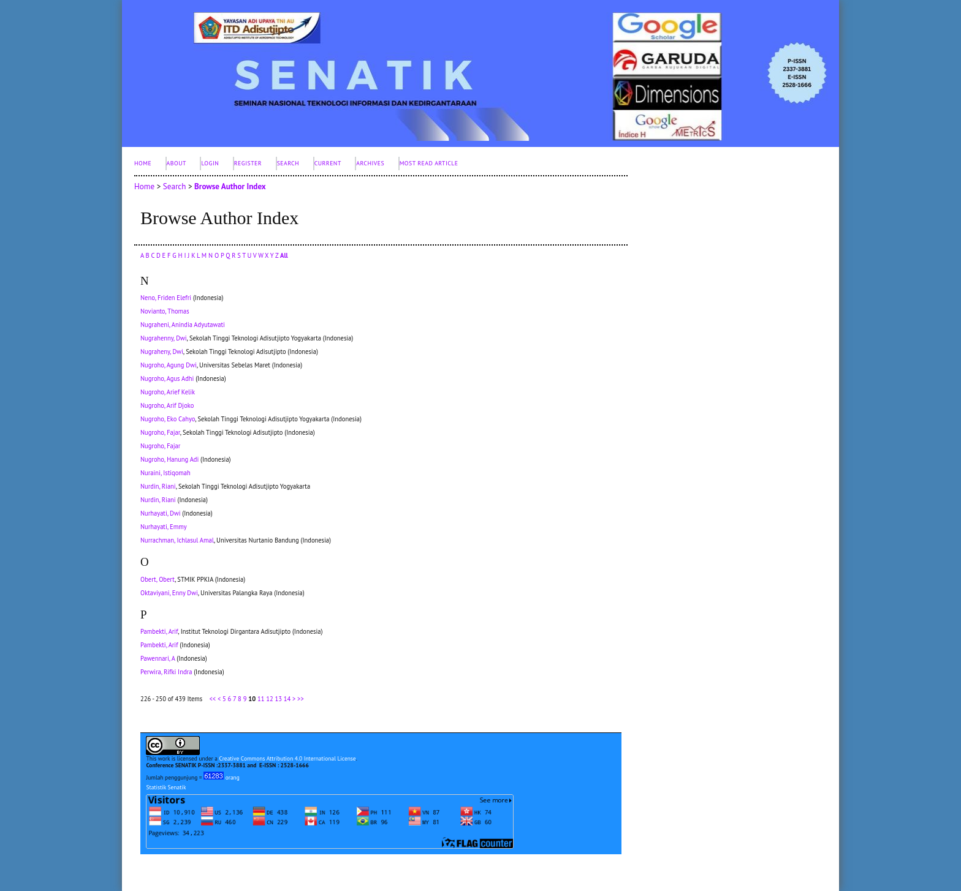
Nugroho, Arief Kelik (167, 392)
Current (327, 163)
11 (260, 698)
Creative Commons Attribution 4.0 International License (287, 758)
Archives (370, 163)
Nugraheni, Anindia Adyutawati (182, 324)
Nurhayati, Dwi (160, 513)
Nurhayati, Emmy (163, 526)
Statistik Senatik (166, 787)
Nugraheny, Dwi (161, 351)
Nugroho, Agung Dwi (168, 365)
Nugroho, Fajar (160, 432)
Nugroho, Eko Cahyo (167, 419)
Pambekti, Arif (159, 631)
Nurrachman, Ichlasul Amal (177, 540)
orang (221, 777)
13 (278, 698)
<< (212, 698)
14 (287, 698)
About (176, 163)
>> (300, 698)
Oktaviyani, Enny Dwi (169, 592)
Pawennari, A (157, 658)
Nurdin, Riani (158, 486)
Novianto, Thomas (164, 311)
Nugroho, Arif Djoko (167, 405)
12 (269, 698)
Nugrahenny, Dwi (163, 338)
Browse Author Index (230, 186)
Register (248, 163)
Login (210, 163)
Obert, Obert (157, 579)
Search (288, 163)
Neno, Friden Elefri (165, 297)
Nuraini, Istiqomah (165, 472)
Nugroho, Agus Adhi (167, 378)
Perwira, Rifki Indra (166, 671)
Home (142, 163)
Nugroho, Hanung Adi (169, 459)
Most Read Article (429, 163)
